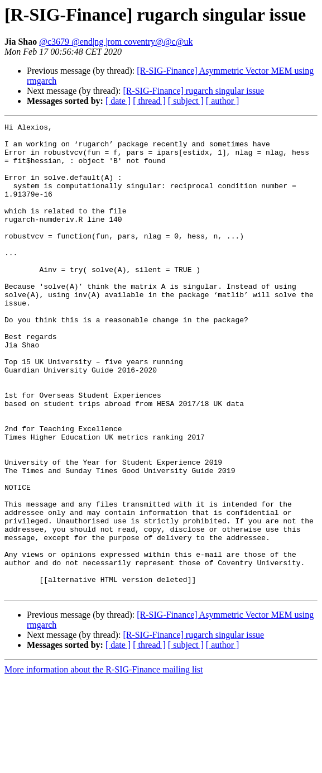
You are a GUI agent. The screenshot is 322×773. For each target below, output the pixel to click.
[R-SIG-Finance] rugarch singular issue (193, 91)
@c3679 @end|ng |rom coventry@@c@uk (116, 41)
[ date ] (118, 101)
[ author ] (222, 101)
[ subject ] (186, 101)
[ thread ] (149, 101)
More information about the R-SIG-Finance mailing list (103, 763)
